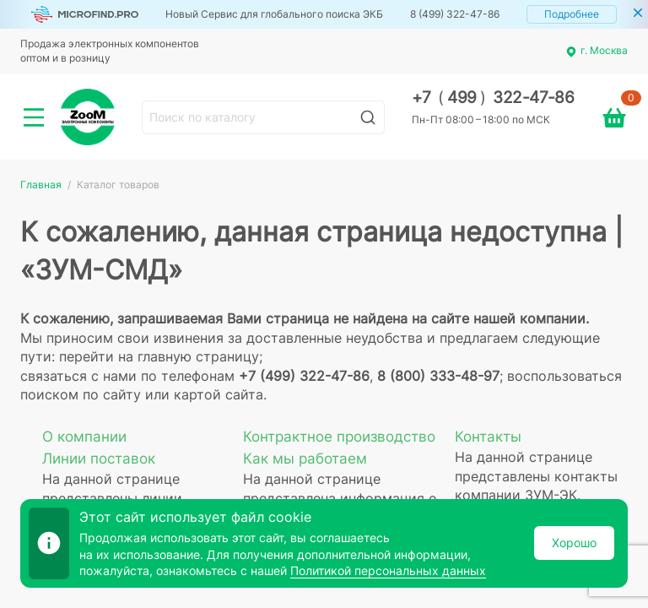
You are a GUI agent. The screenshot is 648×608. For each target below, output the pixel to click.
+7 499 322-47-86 (493, 97)
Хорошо (574, 542)
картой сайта (218, 394)
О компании (84, 436)
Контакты (488, 436)
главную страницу (198, 356)
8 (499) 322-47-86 (455, 14)
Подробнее (571, 14)
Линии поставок (98, 458)
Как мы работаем (305, 458)
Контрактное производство (339, 436)
